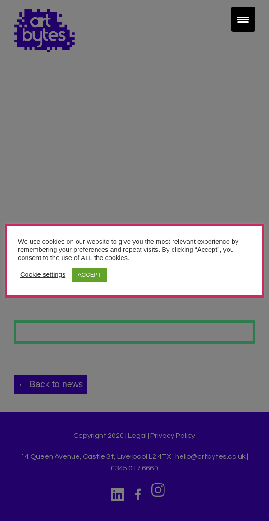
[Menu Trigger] (243, 19)
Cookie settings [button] (42, 274)
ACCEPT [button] (89, 274)
